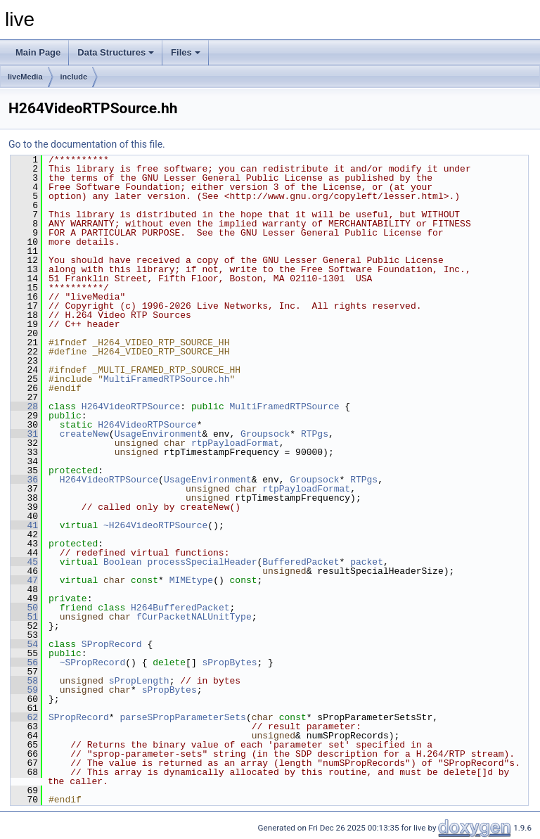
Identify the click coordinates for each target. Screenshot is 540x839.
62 (24, 717)
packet (366, 562)
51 (24, 616)
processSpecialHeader (202, 562)
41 (24, 525)
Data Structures (115, 52)
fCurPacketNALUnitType (194, 616)
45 (24, 562)
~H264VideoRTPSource (155, 525)
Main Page (37, 52)
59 (24, 690)
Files (185, 52)
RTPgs (314, 434)
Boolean (122, 562)
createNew (84, 434)
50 (24, 607)
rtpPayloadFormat (235, 443)
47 (24, 580)
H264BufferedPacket (180, 607)
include (74, 76)
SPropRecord (112, 644)
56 (24, 662)
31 (24, 434)
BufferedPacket (300, 562)
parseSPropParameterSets (182, 717)
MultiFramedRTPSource (284, 406)
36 (24, 479)
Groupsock (265, 434)
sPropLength (139, 680)
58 (24, 680)
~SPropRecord (93, 662)
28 (24, 406)
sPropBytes (229, 662)
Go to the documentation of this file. (86, 144)
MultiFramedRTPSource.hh (166, 379)
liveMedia (25, 76)
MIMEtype (191, 580)
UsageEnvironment (158, 434)
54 (24, 644)
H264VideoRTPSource (131, 406)
